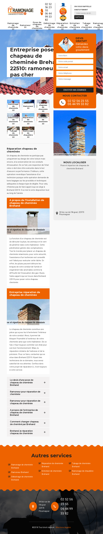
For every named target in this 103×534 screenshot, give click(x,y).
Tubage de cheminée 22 (86, 26)
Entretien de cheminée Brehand (52, 472)
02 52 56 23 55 (48, 7)
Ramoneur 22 (25, 26)
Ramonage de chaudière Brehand (83, 472)
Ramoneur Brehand (19, 472)
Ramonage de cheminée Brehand (22, 466)
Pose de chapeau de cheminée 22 (37, 26)
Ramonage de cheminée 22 (13, 26)
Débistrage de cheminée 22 (49, 26)
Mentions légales (63, 527)
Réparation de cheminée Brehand (52, 465)
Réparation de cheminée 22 (62, 26)
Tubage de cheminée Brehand (81, 465)
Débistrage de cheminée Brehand (22, 478)
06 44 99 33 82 (48, 16)
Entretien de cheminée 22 (74, 26)
